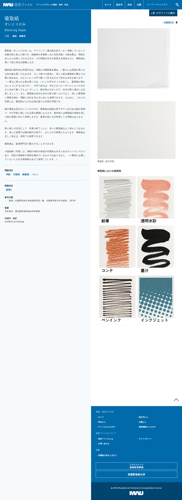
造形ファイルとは (105, 439)
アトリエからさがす (106, 427)
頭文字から (143, 417)
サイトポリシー (145, 439)
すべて (108, 4)
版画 (15, 36)
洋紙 (8, 174)
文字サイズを (165, 12)
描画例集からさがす (147, 427)
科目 (130, 4)
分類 (139, 4)
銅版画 (25, 174)
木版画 (16, 174)
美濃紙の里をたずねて (107, 455)
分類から (142, 422)
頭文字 (119, 4)
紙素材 (22, 36)
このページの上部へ (176, 399)
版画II (9, 189)
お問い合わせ (103, 443)
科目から (102, 422)
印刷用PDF (169, 22)
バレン (35, 174)
